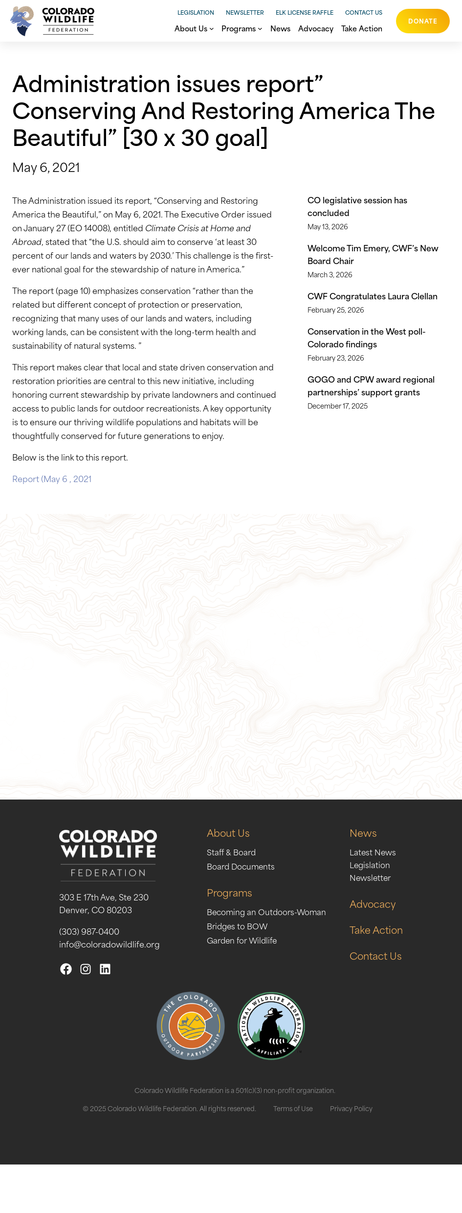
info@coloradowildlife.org (106, 992)
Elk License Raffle (304, 12)
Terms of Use (293, 1156)
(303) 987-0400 (86, 979)
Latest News (374, 900)
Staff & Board (229, 900)
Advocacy (374, 952)
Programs (227, 940)
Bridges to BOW (235, 974)
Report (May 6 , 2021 (51, 478)
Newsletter (245, 12)
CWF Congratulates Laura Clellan (373, 295)
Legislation (195, 12)
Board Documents (239, 914)
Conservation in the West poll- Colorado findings (367, 337)
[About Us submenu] (211, 27)
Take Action (378, 978)
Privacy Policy (351, 1156)
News (364, 881)
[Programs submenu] (260, 27)
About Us (226, 881)
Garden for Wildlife (241, 988)
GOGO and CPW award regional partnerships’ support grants (371, 385)
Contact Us (363, 12)
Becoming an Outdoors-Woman (265, 959)
